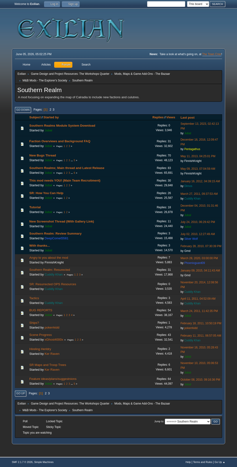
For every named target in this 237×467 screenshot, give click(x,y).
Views (170, 117)
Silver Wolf (191, 238)
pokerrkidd (52, 327)
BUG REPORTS (40, 310)
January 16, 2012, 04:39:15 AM (200, 181)
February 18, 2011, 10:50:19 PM (200, 323)
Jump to (158, 421)
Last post (189, 117)
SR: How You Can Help (46, 193)
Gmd (187, 251)
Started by (51, 117)
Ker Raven (52, 354)
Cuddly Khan (192, 198)
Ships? (34, 323)
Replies (158, 117)
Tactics (34, 298)
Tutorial (35, 207)
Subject (35, 117)
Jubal (48, 130)
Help (188, 462)
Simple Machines (43, 462)
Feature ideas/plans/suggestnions (52, 379)
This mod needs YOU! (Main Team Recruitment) (64, 180)
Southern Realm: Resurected (49, 269)
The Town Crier (211, 54)
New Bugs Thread (42, 155)
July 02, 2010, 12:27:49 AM (197, 234)
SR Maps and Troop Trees (47, 365)
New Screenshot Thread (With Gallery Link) (61, 221)
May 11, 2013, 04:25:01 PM (197, 156)
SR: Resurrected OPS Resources (52, 284)
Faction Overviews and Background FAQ (59, 141)
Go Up (20, 393)
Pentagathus (192, 149)
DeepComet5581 (57, 238)
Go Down (23, 109)
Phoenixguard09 (194, 263)
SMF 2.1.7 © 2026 (22, 462)
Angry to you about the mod (48, 257)
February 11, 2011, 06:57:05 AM (200, 335)
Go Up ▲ (220, 462)
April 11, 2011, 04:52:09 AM (197, 298)
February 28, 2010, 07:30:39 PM (200, 246)
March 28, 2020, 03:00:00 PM (199, 258)
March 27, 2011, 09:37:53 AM (199, 194)
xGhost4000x (54, 339)
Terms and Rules (202, 462)
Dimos (188, 186)
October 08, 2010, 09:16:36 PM (200, 379)
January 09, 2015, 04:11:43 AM (200, 270)
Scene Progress (40, 335)
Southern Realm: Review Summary (55, 233)
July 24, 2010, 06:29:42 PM (197, 222)
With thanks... (39, 245)
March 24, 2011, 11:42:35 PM (199, 311)
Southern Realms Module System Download (62, 125)
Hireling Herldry (40, 349)
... (72, 160)
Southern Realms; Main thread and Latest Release (66, 168)
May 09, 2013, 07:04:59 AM (197, 168)
